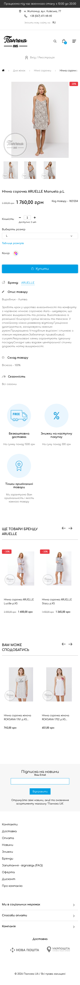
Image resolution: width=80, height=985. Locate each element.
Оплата (8, 838)
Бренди (7, 858)
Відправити (40, 791)
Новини (7, 845)
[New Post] (24, 950)
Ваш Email (40, 775)
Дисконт (8, 879)
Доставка (9, 831)
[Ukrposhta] (58, 949)
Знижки (7, 851)
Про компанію (12, 886)
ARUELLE (28, 282)
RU (54, 22)
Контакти (10, 824)
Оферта (8, 872)
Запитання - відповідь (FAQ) (22, 865)
